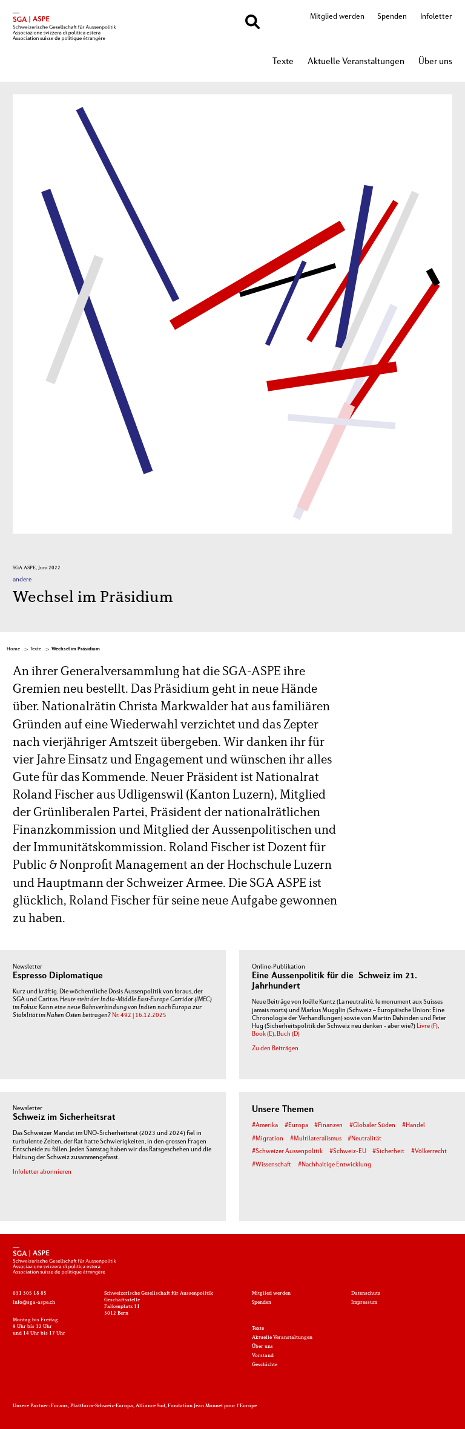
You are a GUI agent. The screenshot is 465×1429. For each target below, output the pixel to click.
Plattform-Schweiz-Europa (101, 1406)
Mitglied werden (337, 17)
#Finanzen (328, 1125)
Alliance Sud (150, 1406)
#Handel (413, 1125)
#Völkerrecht (429, 1151)
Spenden (392, 17)
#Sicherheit (388, 1151)
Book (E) (263, 1034)
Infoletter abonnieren (42, 1172)
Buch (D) (288, 1034)
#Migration (267, 1139)
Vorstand (263, 1355)
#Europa (296, 1125)
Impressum (364, 1302)
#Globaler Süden (372, 1125)
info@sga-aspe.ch (34, 1302)
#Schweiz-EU (347, 1151)
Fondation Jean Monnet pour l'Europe (212, 1406)
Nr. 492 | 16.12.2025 (139, 1015)
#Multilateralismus (315, 1139)
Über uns (435, 62)
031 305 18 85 (30, 1293)
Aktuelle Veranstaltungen (356, 62)
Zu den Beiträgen (275, 1048)
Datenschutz (365, 1293)
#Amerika (265, 1125)
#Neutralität (364, 1139)
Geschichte (264, 1364)
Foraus (59, 1406)
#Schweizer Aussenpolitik (287, 1151)
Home (13, 649)
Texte (283, 62)
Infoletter (436, 17)
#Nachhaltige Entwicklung (334, 1165)
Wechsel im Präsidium (75, 649)
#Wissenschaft (271, 1165)
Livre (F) (427, 1026)
